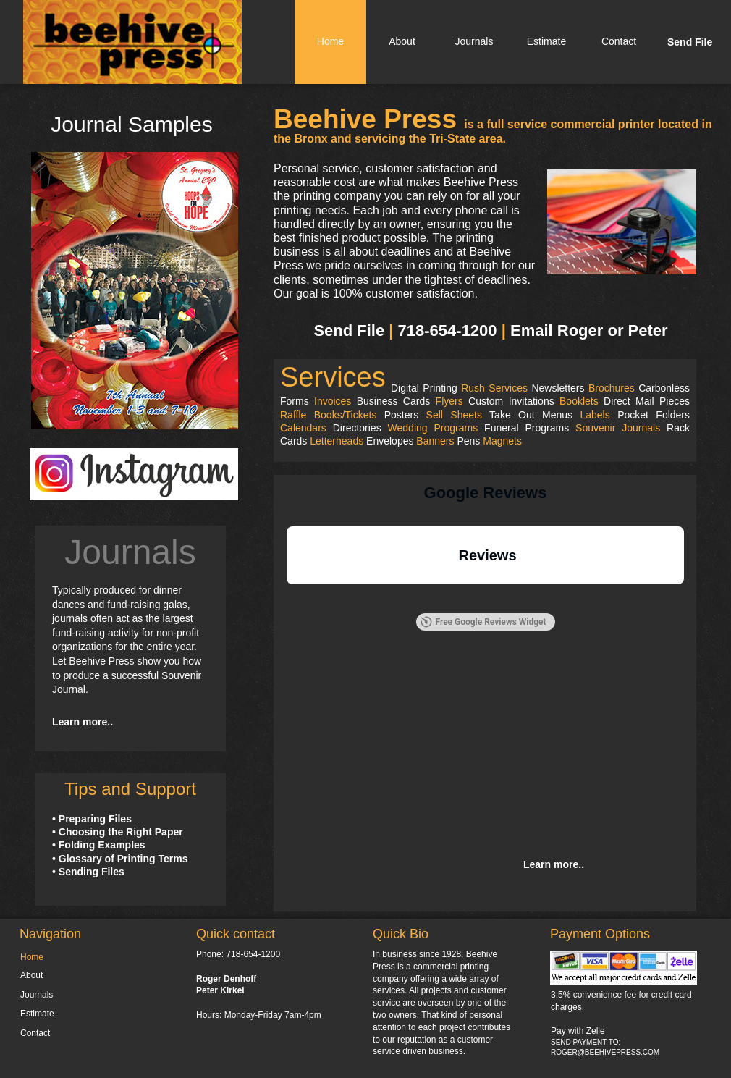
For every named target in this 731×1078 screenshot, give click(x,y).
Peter (648, 330)
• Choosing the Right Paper (117, 832)
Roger (580, 330)
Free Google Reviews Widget (483, 622)
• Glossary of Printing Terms (119, 858)
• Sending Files (88, 871)
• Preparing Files (92, 819)
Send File (348, 330)
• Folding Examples (98, 845)
